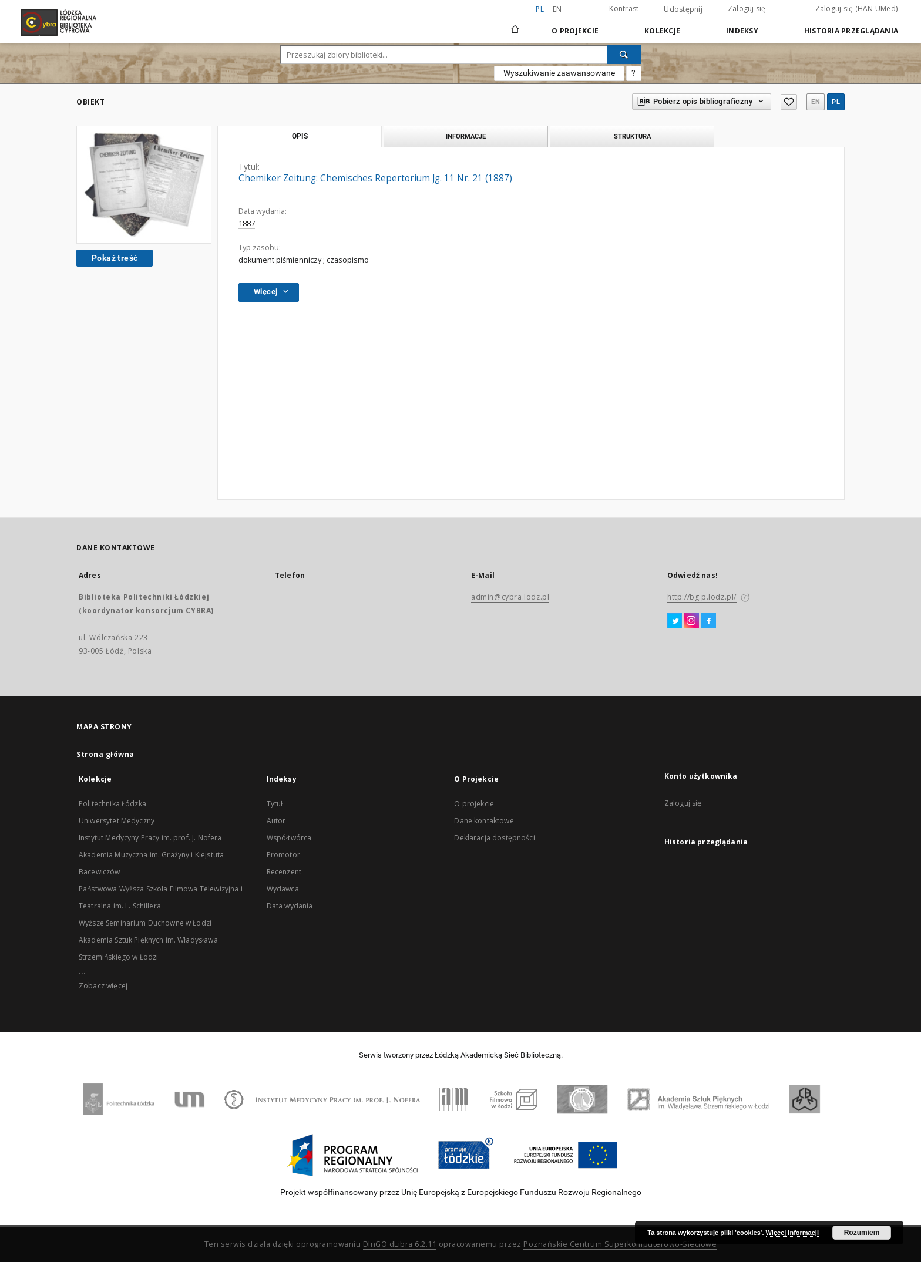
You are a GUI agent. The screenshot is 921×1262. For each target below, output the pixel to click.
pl (836, 102)
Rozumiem (862, 1233)
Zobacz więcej (103, 986)
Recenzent (284, 872)
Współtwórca (289, 838)
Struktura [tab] (632, 136)
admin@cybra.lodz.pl (510, 597)
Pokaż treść (114, 258)
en (557, 9)
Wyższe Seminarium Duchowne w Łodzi (145, 923)
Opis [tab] (300, 136)
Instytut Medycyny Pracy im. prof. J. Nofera (150, 838)
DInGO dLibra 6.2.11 (400, 1244)
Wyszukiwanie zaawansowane (559, 73)
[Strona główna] (515, 24)
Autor (276, 821)
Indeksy (742, 31)
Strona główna (105, 754)
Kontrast (623, 9)
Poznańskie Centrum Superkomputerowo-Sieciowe (620, 1244)
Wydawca (283, 889)
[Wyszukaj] (624, 54)
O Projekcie (575, 31)
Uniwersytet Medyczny (116, 821)
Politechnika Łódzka (112, 804)
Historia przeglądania (851, 31)
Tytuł (275, 804)
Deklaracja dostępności (494, 838)
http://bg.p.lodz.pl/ (702, 597)
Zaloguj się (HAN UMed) (856, 9)
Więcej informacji (792, 1232)
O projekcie (474, 804)
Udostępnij (683, 9)
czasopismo (348, 260)
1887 (246, 223)
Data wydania (290, 906)
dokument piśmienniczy (279, 260)
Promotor (283, 855)
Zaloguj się (747, 9)
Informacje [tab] (466, 136)
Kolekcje (662, 31)
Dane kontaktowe (483, 821)
